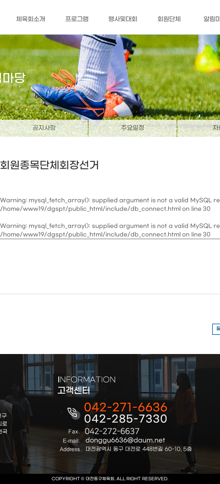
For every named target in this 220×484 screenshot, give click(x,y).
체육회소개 (30, 19)
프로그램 (76, 19)
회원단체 (169, 19)
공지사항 (44, 128)
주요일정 (132, 128)
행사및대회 (122, 19)
